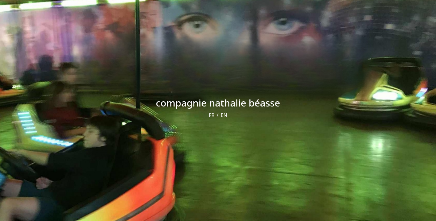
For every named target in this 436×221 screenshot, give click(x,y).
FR (211, 115)
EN (224, 115)
